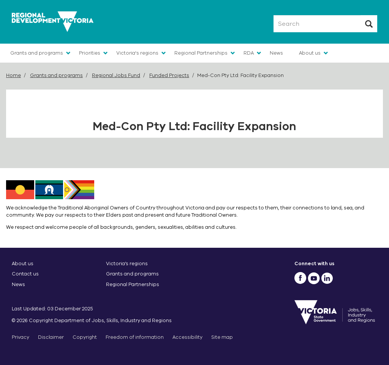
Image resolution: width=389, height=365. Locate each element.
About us (310, 53)
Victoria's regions (137, 53)
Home (13, 75)
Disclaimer (51, 337)
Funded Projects (169, 75)
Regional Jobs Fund (116, 75)
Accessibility (187, 337)
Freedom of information (135, 337)
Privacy (20, 337)
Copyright (85, 337)
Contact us (25, 274)
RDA (249, 53)
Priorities (89, 53)
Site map (222, 337)
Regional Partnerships (201, 53)
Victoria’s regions (127, 263)
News (276, 53)
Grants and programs (36, 53)
